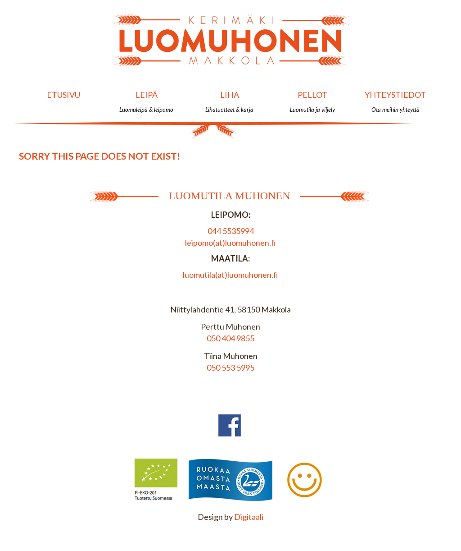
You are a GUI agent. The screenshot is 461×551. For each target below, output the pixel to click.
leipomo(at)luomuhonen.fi (230, 243)
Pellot (312, 101)
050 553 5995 (230, 367)
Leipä (146, 101)
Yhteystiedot (395, 101)
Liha (229, 101)
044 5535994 (231, 231)
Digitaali (248, 517)
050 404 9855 (230, 338)
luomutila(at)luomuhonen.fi (230, 275)
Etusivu (63, 101)
